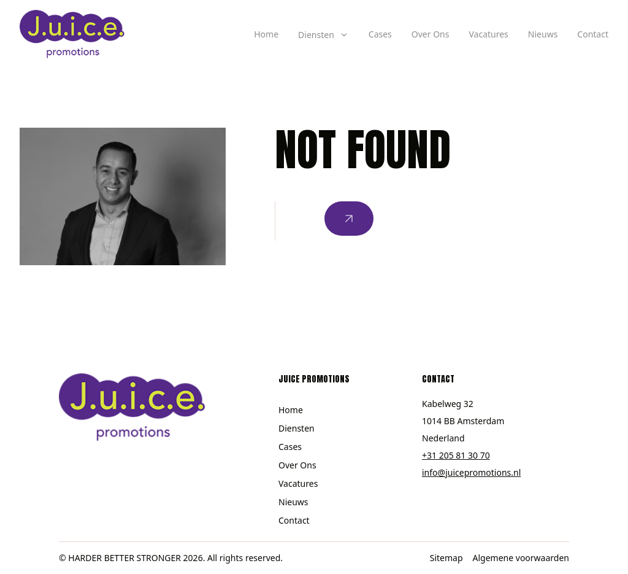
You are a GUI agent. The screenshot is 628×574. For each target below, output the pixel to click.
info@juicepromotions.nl (471, 472)
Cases (380, 34)
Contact (592, 34)
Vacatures (488, 34)
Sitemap (446, 558)
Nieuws (543, 34)
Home (266, 34)
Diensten (296, 428)
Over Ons (431, 34)
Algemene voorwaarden (521, 558)
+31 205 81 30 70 (456, 455)
